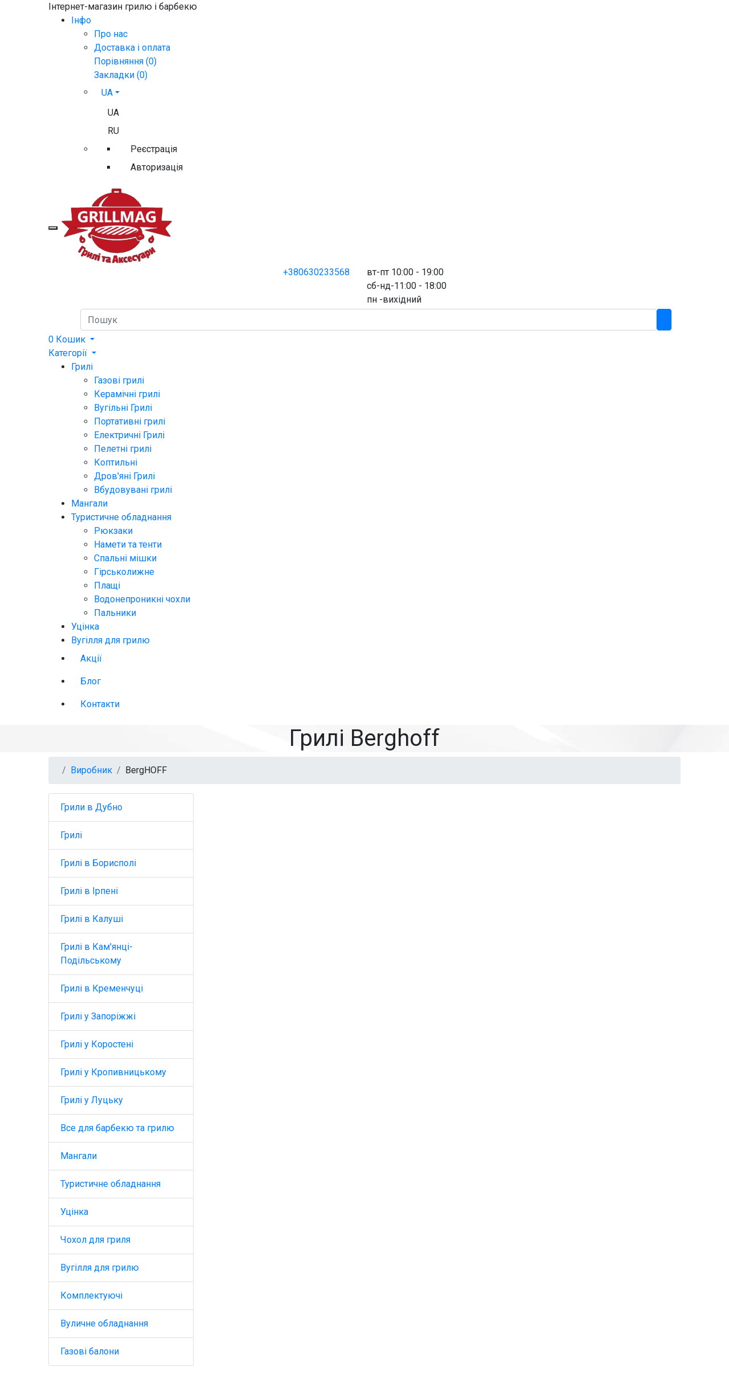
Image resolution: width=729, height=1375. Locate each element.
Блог (90, 681)
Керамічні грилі (127, 394)
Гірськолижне (124, 571)
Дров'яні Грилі (124, 476)
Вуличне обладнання (104, 1323)
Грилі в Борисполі (98, 863)
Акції (91, 658)
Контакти (100, 704)
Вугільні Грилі (123, 407)
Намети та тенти (128, 544)
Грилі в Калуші (91, 918)
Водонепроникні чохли (142, 599)
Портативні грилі (129, 421)
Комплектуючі (91, 1295)
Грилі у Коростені (96, 1044)
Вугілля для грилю (110, 640)
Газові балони (89, 1351)
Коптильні (115, 462)
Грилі (82, 366)
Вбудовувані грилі (133, 489)
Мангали (89, 503)
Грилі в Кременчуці (101, 988)
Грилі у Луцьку (91, 1100)
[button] (71, 339)
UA (113, 112)
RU (113, 130)
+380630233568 (316, 272)
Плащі (107, 585)
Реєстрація (153, 149)
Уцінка (85, 626)
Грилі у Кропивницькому (113, 1072)
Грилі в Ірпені (89, 891)
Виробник (91, 770)
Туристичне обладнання (121, 517)
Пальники (115, 612)
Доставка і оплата (132, 47)
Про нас (111, 33)
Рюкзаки (113, 530)
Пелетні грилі (122, 448)
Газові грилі (119, 380)
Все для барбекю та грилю (117, 1128)
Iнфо (81, 20)
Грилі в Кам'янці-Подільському (96, 953)
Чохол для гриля (95, 1239)
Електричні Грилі (129, 435)
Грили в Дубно (91, 807)
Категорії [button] (68, 353)
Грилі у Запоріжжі (98, 1016)
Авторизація (156, 167)
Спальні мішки (125, 558)
